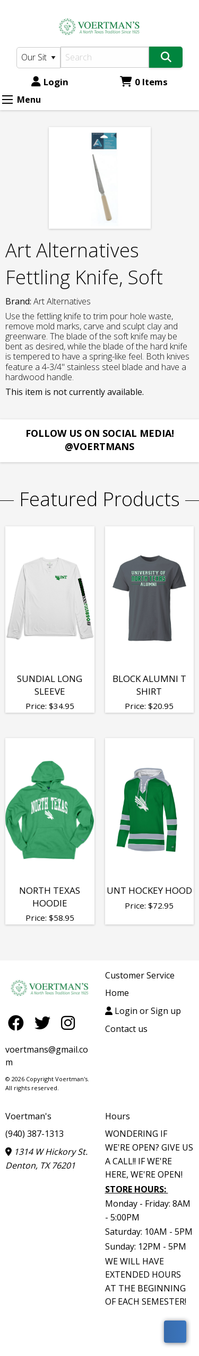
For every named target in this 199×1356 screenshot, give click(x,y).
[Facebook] (18, 1022)
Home (117, 993)
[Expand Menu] (7, 99)
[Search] (105, 57)
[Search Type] (38, 57)
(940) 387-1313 (34, 1133)
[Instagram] (68, 1022)
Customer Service (140, 975)
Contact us (126, 1029)
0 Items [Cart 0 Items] (144, 82)
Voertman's (28, 1116)
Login (49, 82)
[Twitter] (45, 1022)
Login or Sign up (143, 1011)
